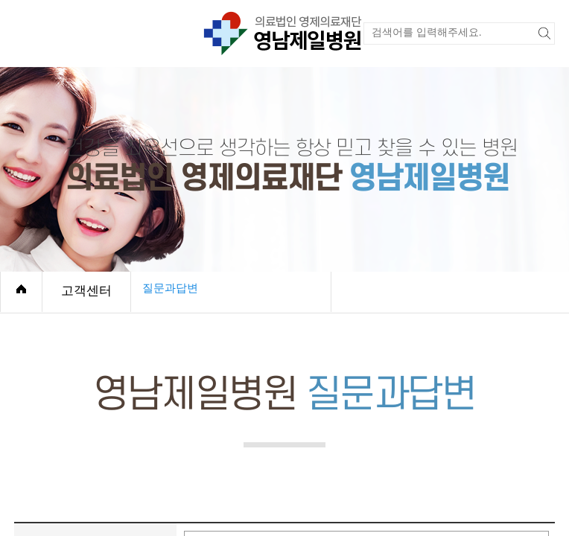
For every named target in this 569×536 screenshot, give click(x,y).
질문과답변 (170, 288)
